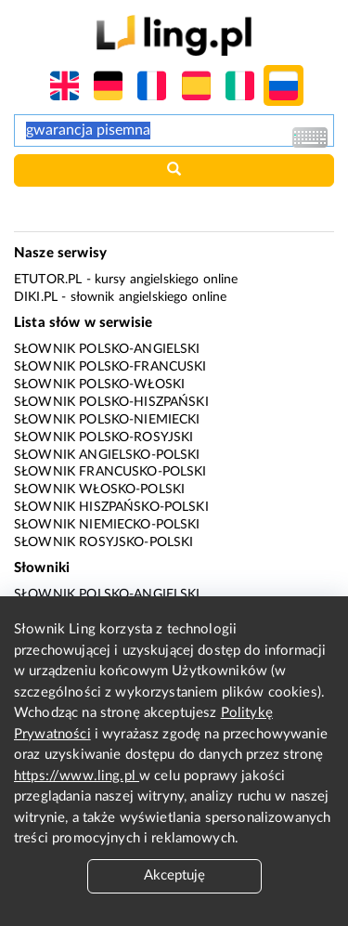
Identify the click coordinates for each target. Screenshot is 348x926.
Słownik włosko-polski (99, 489)
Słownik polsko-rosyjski (103, 437)
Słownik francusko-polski (110, 471)
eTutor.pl (48, 279)
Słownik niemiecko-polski (107, 524)
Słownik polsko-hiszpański (111, 402)
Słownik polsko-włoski (99, 384)
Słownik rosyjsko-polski (103, 542)
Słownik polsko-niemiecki (107, 419)
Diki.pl (36, 297)
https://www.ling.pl (76, 776)
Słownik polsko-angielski (107, 349)
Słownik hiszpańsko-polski (111, 507)
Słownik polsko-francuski (110, 366)
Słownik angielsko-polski (107, 455)
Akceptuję (174, 875)
